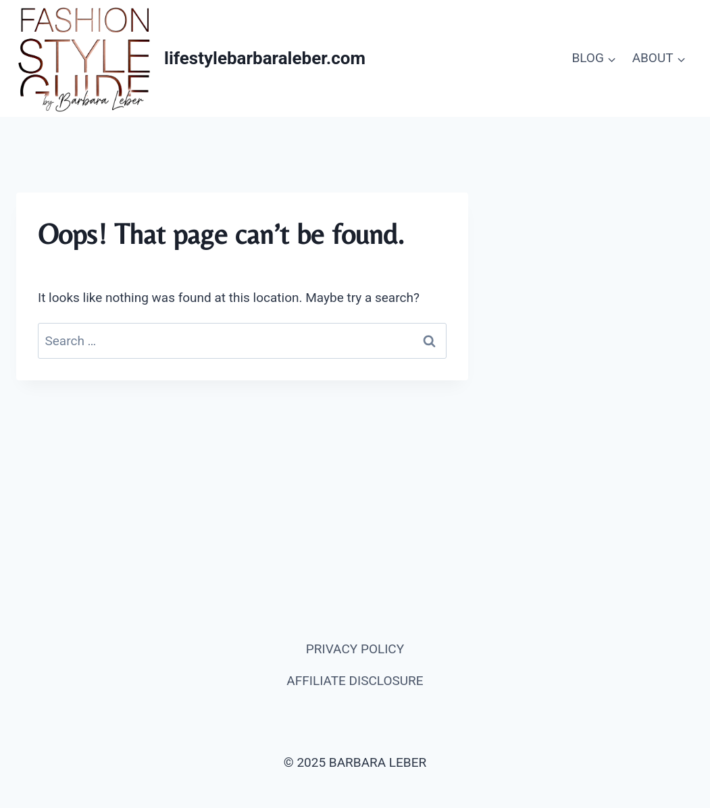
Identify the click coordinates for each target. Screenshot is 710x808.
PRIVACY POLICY (355, 649)
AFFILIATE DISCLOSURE (354, 680)
